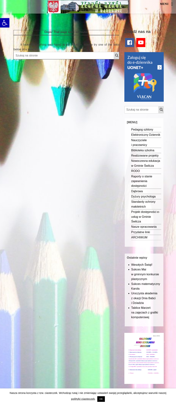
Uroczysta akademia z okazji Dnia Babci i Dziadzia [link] (144, 298)
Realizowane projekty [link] (145, 155)
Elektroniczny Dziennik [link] (145, 134)
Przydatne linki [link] (140, 232)
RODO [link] (135, 170)
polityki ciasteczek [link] (83, 398)
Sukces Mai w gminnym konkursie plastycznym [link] (145, 274)
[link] (4, 23)
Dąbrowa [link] (137, 191)
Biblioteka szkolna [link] (142, 150)
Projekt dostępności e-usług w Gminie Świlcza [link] (145, 216)
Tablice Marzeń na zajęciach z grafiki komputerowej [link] (144, 312)
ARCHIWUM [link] (139, 237)
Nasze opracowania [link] (144, 226)
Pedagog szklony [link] (142, 129)
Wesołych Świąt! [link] (141, 264)
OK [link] (101, 399)
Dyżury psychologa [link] (143, 196)
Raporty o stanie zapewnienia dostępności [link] (141, 181)
